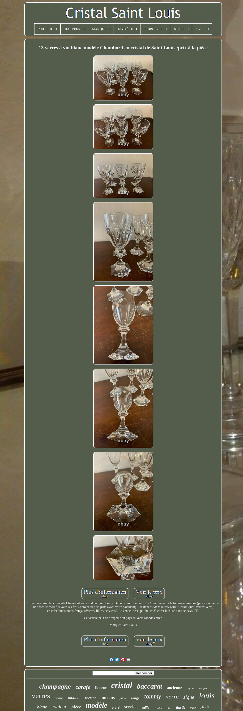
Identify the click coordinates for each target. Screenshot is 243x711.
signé (188, 697)
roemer (90, 698)
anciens (108, 697)
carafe (83, 687)
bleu (169, 708)
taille (145, 707)
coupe (59, 698)
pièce (76, 706)
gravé (115, 707)
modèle (96, 705)
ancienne (174, 688)
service (131, 706)
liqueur (100, 688)
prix (204, 706)
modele (74, 697)
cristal (121, 685)
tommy (152, 696)
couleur (59, 706)
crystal (191, 688)
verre (172, 696)
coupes (203, 688)
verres (41, 695)
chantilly (158, 708)
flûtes (122, 698)
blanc (42, 707)
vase (193, 707)
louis (207, 695)
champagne (55, 686)
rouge (135, 698)
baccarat (149, 686)
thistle (180, 707)
